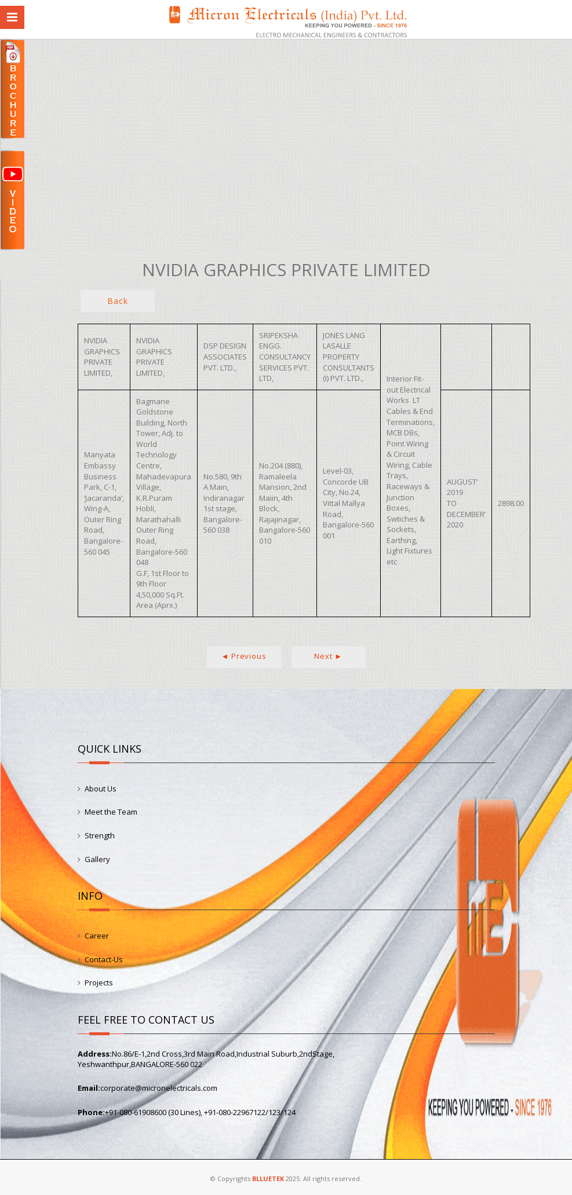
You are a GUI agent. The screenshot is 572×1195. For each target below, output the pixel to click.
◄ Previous (244, 656)
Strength (100, 835)
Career (97, 935)
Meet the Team (111, 812)
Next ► (328, 656)
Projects (99, 982)
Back (117, 300)
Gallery (97, 859)
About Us (100, 788)
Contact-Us (104, 959)
